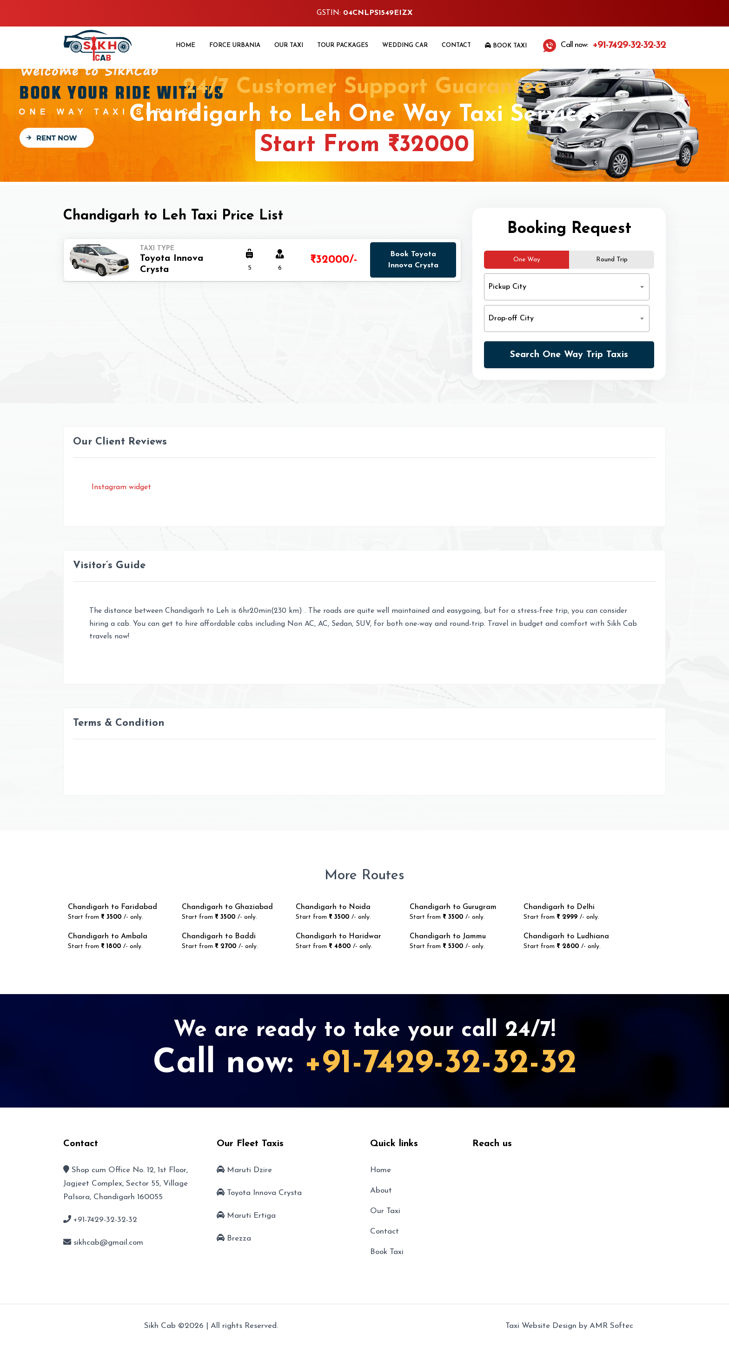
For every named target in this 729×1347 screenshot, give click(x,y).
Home (185, 45)
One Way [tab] (526, 259)
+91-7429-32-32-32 (440, 1064)
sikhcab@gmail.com (108, 1243)
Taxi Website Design (541, 1326)
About (381, 1190)
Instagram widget (120, 487)
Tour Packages (342, 45)
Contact (456, 45)
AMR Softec (611, 1326)
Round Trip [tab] (612, 259)
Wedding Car (405, 45)
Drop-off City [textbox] (511, 318)
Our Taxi (288, 45)
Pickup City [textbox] (507, 287)
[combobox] (566, 286)
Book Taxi (506, 45)
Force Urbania (234, 45)
